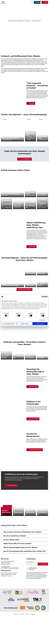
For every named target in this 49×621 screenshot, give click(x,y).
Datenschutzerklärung (32, 568)
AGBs (27, 614)
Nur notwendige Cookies (9, 323)
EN (31, 2)
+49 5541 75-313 (6, 566)
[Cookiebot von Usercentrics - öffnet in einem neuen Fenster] (42, 297)
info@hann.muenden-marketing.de (11, 568)
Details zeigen (42, 320)
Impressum (16, 614)
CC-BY (23, 133)
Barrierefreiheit (32, 614)
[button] (30, 103)
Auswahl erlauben (24, 323)
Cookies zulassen (40, 323)
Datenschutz (22, 614)
